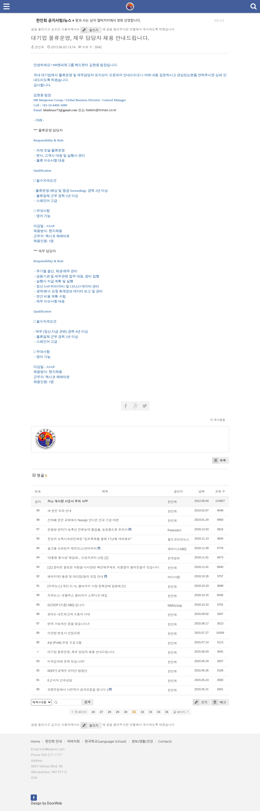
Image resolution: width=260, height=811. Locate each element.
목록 (219, 460)
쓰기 (200, 702)
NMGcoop (175, 605)
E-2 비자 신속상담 (59, 680)
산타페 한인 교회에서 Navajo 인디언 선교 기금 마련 (83, 520)
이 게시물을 (217, 420)
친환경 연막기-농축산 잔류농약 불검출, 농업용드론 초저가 (87, 529)
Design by (46, 803)
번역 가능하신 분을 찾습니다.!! (68, 624)
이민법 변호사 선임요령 (63, 633)
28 (109, 711)
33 (150, 711)
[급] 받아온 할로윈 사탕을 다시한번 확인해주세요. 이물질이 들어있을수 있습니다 (103, 567)
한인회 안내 (53, 741)
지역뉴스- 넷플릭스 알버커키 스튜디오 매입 (77, 595)
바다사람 (174, 577)
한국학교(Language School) (105, 741)
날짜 (201, 491)
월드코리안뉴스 (178, 539)
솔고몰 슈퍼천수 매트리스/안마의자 (72, 548)
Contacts (165, 741)
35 (166, 711)
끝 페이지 (181, 711)
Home (35, 741)
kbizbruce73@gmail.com (60, 110)
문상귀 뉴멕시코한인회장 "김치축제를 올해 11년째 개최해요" (89, 539)
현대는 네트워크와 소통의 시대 (68, 614)
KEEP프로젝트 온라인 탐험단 (67, 671)
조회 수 (220, 491)
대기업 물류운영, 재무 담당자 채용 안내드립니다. (90, 38)
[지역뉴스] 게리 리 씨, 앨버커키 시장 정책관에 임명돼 (84, 586)
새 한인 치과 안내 (59, 511)
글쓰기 (89, 30)
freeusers (174, 530)
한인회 (39, 47)
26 (93, 711)
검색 (87, 702)
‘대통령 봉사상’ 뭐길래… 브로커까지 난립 (75, 558)
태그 (218, 702)
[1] (124, 586)
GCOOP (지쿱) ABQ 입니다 (65, 605)
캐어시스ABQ (177, 549)
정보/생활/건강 (142, 741)
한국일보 (174, 558)
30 (125, 711)
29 (117, 711)
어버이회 (73, 741)
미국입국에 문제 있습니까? (65, 661)
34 (158, 711)
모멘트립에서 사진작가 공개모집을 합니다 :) (77, 689)
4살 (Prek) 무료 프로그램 (64, 642)
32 (142, 711)
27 (101, 711)
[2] (106, 558)
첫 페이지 (79, 711)
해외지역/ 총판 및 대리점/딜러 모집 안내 (75, 576)
